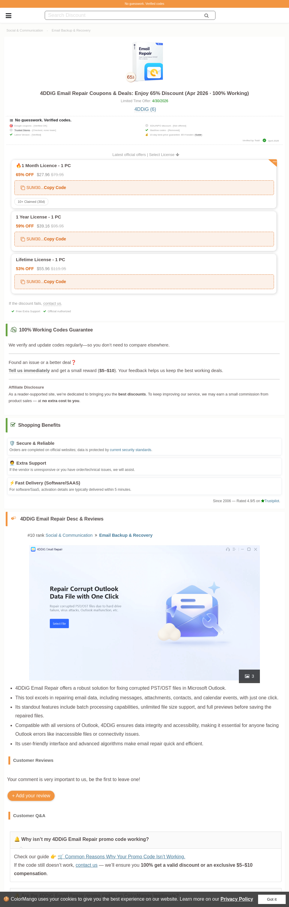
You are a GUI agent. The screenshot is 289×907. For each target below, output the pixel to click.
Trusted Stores (22, 130)
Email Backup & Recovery (71, 30)
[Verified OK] (40, 125)
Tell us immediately (29, 370)
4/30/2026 (160, 101)
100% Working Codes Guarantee (56, 329)
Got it (272, 899)
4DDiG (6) (145, 109)
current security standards (130, 450)
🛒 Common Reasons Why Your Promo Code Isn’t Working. (121, 856)
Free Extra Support (28, 311)
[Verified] (36, 134)
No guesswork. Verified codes (144, 3)
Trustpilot (270, 501)
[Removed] (174, 130)
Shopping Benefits (39, 425)
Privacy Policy (237, 899)
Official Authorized (59, 311)
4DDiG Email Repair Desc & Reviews (61, 518)
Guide (198, 134)
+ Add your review (31, 795)
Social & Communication (24, 30)
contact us (52, 303)
